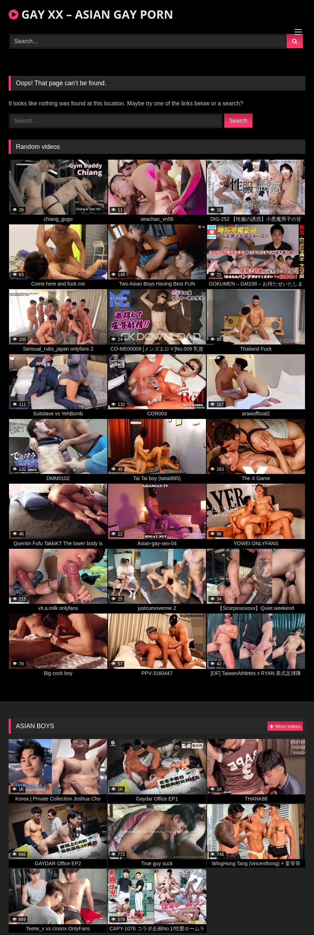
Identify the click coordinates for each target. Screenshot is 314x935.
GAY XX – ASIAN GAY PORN (91, 14)
